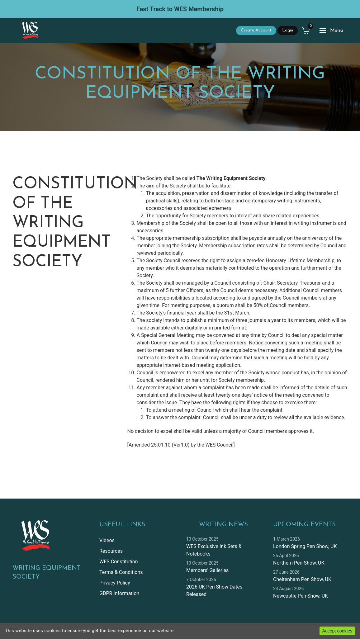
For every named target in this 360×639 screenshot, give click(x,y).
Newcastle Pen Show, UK (300, 596)
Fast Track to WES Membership (180, 9)
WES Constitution (118, 562)
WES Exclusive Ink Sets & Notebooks (214, 550)
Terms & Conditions (121, 572)
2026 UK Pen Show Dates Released (214, 590)
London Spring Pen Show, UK (305, 546)
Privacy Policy (114, 583)
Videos (107, 540)
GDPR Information (119, 593)
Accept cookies (337, 630)
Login (287, 30)
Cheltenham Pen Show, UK (302, 579)
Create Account (256, 30)
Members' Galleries (207, 570)
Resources (111, 551)
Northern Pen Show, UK (298, 563)
